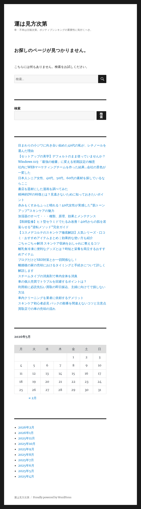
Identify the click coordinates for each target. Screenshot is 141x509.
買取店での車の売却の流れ (37, 309)
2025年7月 (26, 460)
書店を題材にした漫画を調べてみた (43, 189)
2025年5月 (26, 471)
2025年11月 (26, 438)
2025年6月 (26, 465)
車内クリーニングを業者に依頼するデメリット (51, 298)
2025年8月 (26, 454)
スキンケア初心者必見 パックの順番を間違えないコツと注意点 (62, 303)
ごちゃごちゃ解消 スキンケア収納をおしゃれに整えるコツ (59, 243)
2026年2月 (26, 427)
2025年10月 (26, 444)
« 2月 (33, 398)
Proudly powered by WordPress (52, 497)
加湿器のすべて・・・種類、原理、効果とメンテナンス (57, 216)
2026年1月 (26, 433)
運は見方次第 (30, 23)
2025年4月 (26, 476)
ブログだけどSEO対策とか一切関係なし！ (47, 260)
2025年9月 (26, 449)
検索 (17, 108)
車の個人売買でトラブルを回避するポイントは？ (52, 281)
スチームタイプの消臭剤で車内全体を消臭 (47, 276)
